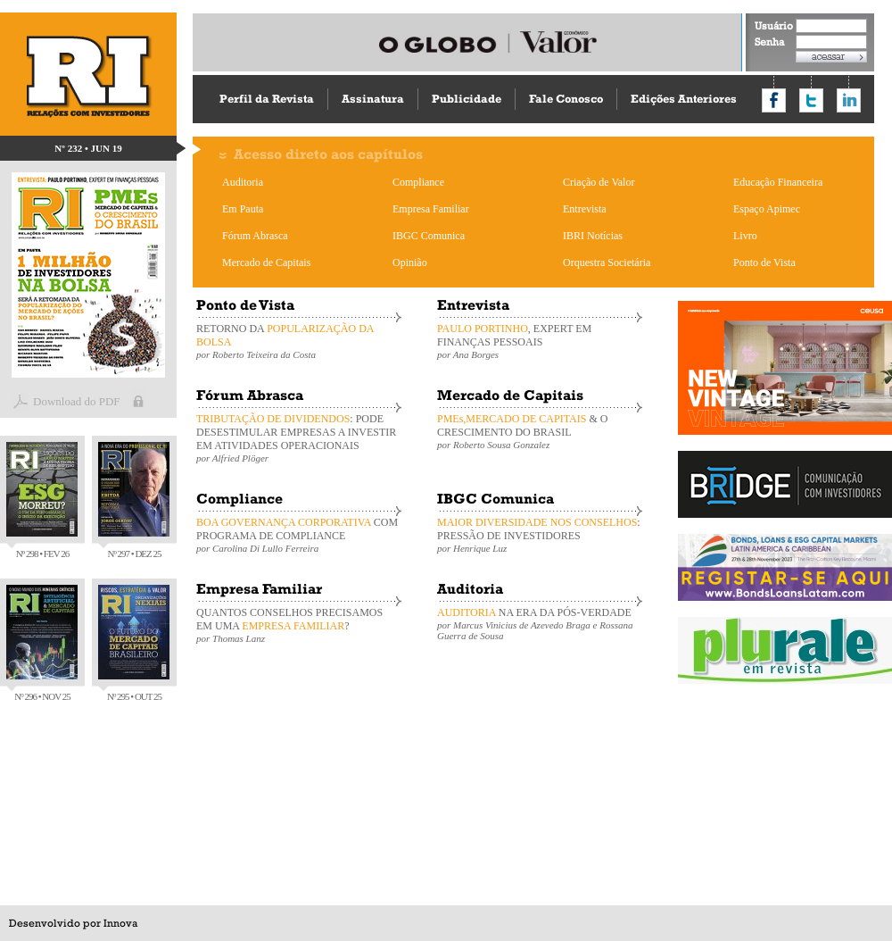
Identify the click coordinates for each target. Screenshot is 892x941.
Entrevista (585, 209)
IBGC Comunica (428, 235)
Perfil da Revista (266, 98)
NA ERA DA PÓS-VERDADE (539, 623)
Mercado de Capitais (266, 262)
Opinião (409, 262)
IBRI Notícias (593, 235)
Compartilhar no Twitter (811, 100)
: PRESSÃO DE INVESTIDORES (539, 535)
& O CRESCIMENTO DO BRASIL (539, 431)
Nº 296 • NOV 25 (42, 643)
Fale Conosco (566, 98)
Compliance (418, 182)
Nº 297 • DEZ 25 (133, 500)
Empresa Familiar (430, 209)
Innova (120, 923)
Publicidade (466, 98)
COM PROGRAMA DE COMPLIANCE (298, 535)
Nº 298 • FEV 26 (42, 500)
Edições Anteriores (684, 98)
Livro (745, 235)
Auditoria (242, 182)
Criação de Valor (598, 182)
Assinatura (373, 98)
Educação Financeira (777, 182)
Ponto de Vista (764, 262)
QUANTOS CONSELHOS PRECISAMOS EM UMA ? (298, 625)
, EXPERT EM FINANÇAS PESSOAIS (539, 341)
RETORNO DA (298, 341)
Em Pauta (242, 209)
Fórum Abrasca (255, 235)
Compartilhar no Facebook (774, 100)
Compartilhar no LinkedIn (849, 100)
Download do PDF (76, 401)
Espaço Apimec (766, 209)
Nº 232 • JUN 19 (87, 148)
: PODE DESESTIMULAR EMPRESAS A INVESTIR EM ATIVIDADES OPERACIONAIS (298, 437)
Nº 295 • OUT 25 (133, 643)
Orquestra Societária (606, 262)
